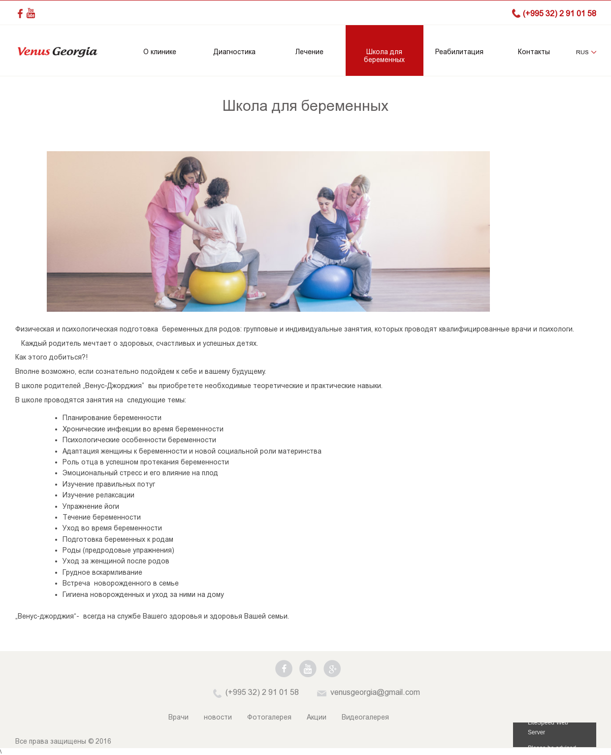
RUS (582, 52)
